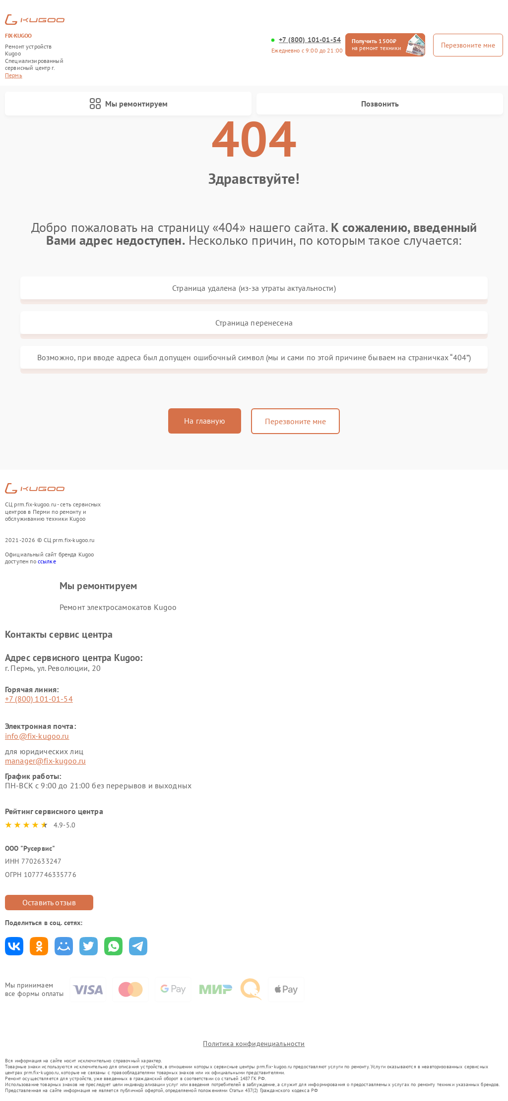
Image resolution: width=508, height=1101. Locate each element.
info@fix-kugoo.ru (37, 736)
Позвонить (380, 104)
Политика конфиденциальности (254, 1043)
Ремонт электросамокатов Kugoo (118, 607)
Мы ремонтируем (128, 104)
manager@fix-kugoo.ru (45, 761)
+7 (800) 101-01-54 (310, 40)
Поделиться (14, 946)
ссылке (47, 561)
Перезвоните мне (295, 421)
